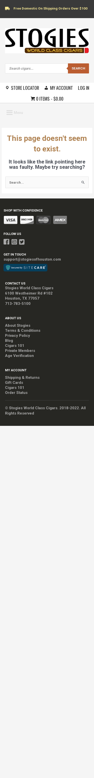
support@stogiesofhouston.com (32, 259)
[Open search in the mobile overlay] (47, 68)
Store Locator (25, 88)
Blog (9, 340)
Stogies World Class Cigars (29, 288)
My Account (61, 88)
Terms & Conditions (22, 330)
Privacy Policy (17, 335)
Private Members (20, 350)
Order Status (16, 392)
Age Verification (19, 355)
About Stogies (17, 325)
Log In (83, 88)
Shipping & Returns (22, 377)
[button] (18, 113)
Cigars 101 (14, 345)
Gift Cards (14, 382)
